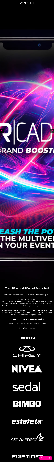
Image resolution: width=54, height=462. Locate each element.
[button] (52, 131)
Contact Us (45, 458)
